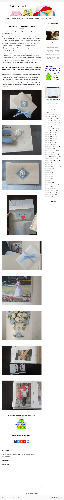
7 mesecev (47, 138)
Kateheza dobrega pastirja (50, 154)
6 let (53, 134)
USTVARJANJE (44, 18)
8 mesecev (47, 140)
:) (45, 112)
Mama (22, 24)
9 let (54, 140)
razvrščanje (47, 184)
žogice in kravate (11, 497)
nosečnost (56, 166)
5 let (53, 132)
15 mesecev (47, 124)
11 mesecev (47, 120)
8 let (54, 138)
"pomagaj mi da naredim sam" (51, 114)
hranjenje (47, 150)
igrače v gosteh (48, 152)
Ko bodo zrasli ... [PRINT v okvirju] (53, 99)
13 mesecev (47, 122)
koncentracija (54, 156)
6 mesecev (47, 136)
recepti (55, 184)
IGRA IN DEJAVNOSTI (29, 18)
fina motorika (48, 146)
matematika (47, 162)
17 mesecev (47, 126)
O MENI (50, 18)
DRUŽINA (37, 18)
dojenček (47, 144)
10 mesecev (47, 118)
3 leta (53, 130)
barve (53, 142)
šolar (53, 194)
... (49, 112)
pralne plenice (48, 172)
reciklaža (47, 186)
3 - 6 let (47, 130)
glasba (56, 146)
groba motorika (48, 148)
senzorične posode (49, 188)
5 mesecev (47, 134)
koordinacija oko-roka (50, 158)
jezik (56, 152)
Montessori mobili (49, 164)
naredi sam (20, 447)
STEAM (54, 192)
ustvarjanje (47, 196)
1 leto (46, 116)
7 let (54, 136)
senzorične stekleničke (50, 190)
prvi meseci (47, 178)
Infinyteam (19, 497)
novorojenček (48, 168)
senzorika (47, 192)
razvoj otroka (48, 182)
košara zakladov (49, 160)
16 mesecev (55, 124)
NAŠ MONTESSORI (16, 18)
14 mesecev (55, 122)
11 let (54, 118)
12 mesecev (55, 120)
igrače (54, 150)
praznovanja (28, 447)
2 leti (56, 128)
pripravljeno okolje (49, 176)
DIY (22, 18)
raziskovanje (48, 180)
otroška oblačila (49, 170)
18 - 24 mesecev (48, 128)
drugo (54, 144)
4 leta (46, 132)
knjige (46, 156)
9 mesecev (47, 142)
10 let (53, 116)
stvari (46, 194)
